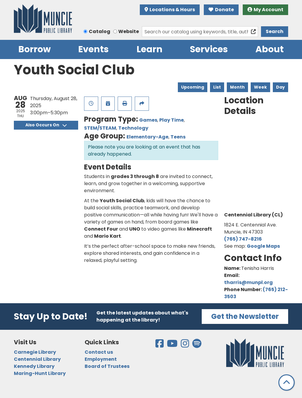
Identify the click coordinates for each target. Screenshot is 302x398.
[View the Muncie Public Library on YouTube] (172, 345)
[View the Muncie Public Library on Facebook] (160, 345)
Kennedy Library (34, 366)
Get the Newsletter (245, 316)
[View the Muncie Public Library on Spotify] (196, 345)
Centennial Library (37, 359)
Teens (178, 136)
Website (128, 31)
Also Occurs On (46, 125)
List (217, 87)
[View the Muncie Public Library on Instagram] (185, 345)
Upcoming (192, 87)
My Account (265, 9)
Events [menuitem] (93, 49)
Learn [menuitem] (150, 49)
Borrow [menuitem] (34, 49)
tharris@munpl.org (248, 282)
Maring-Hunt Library (40, 373)
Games (148, 120)
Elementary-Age (147, 136)
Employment (101, 359)
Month (237, 87)
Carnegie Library (35, 352)
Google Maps (263, 246)
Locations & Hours (170, 9)
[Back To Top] (286, 382)
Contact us (99, 352)
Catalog (99, 31)
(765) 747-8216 (243, 239)
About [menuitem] (269, 49)
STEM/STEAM (100, 128)
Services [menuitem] (209, 49)
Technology (133, 128)
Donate (221, 9)
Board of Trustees (107, 366)
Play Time (171, 120)
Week (260, 87)
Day (280, 87)
